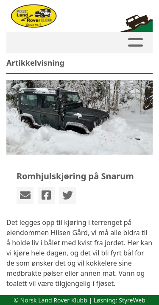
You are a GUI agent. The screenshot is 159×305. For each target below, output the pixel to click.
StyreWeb (132, 300)
